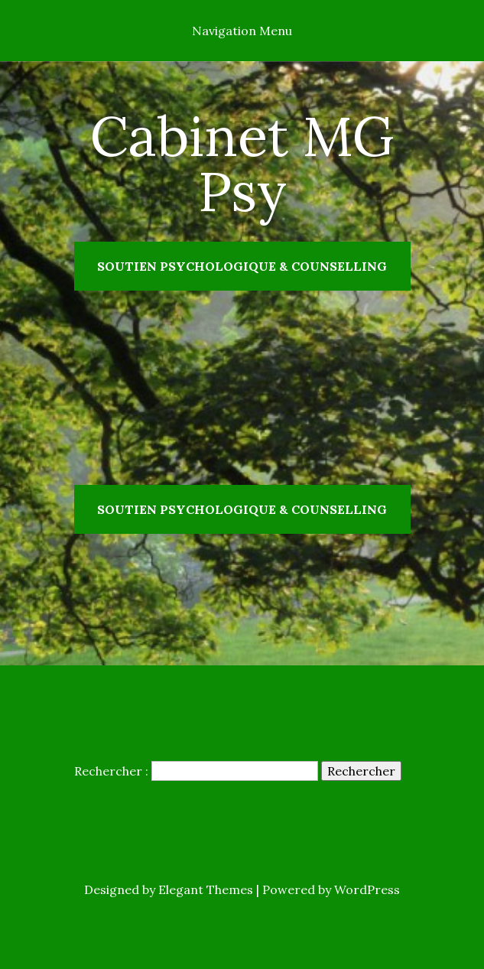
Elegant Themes (205, 889)
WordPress (367, 889)
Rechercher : (111, 771)
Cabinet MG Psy (242, 163)
